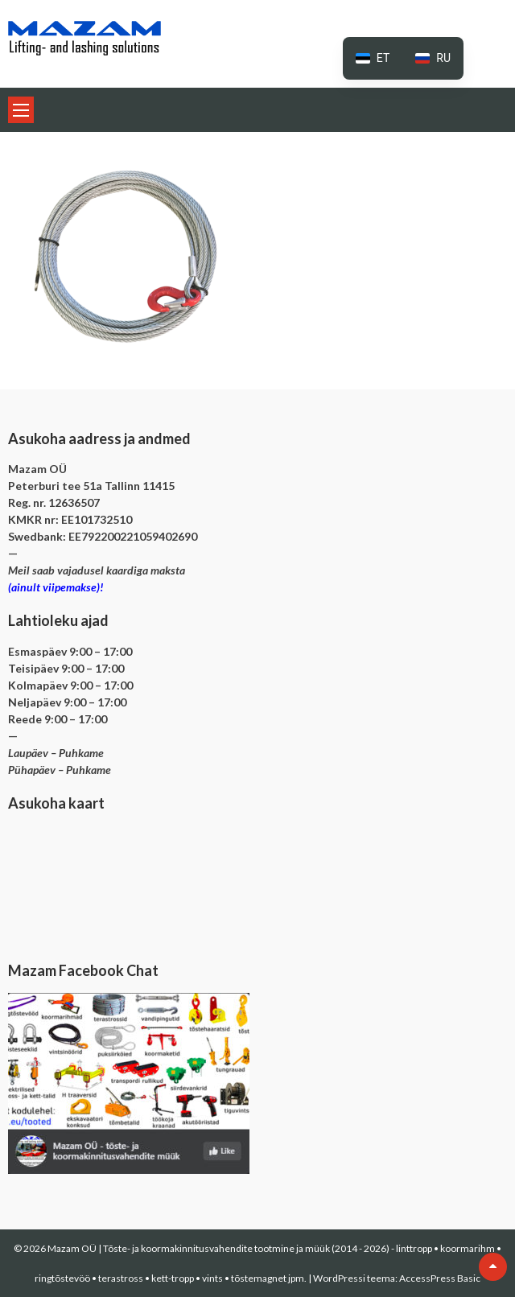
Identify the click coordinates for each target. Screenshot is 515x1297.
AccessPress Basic (439, 1278)
